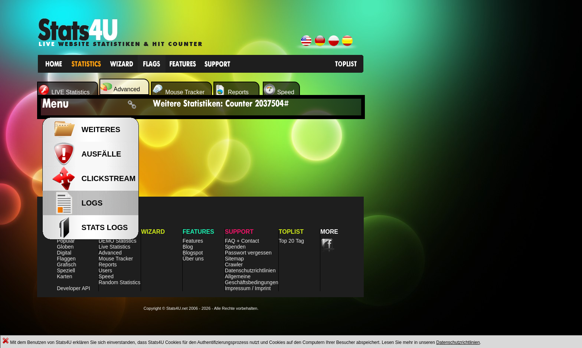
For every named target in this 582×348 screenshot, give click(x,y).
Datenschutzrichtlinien (458, 342)
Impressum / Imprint (248, 288)
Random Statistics (120, 282)
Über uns (193, 259)
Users (105, 270)
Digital (64, 253)
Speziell (66, 270)
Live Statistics (115, 247)
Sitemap (234, 259)
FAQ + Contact (242, 241)
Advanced (110, 253)
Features (193, 241)
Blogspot (193, 253)
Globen (65, 247)
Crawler (234, 264)
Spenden (235, 247)
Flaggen (66, 259)
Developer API (73, 288)
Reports (108, 264)
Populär (66, 241)
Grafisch (66, 264)
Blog (188, 247)
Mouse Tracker (116, 259)
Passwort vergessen (248, 253)
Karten (64, 276)
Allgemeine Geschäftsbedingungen (251, 279)
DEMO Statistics (118, 241)
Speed (106, 276)
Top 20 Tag (291, 241)
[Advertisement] (425, 207)
